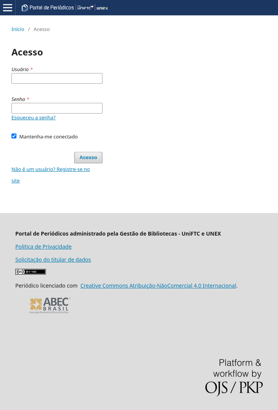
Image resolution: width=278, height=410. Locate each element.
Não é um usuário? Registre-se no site (50, 175)
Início (17, 29)
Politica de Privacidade (43, 246)
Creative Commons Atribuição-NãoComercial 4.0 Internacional (158, 285)
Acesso (88, 157)
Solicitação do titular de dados (53, 259)
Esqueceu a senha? (33, 117)
